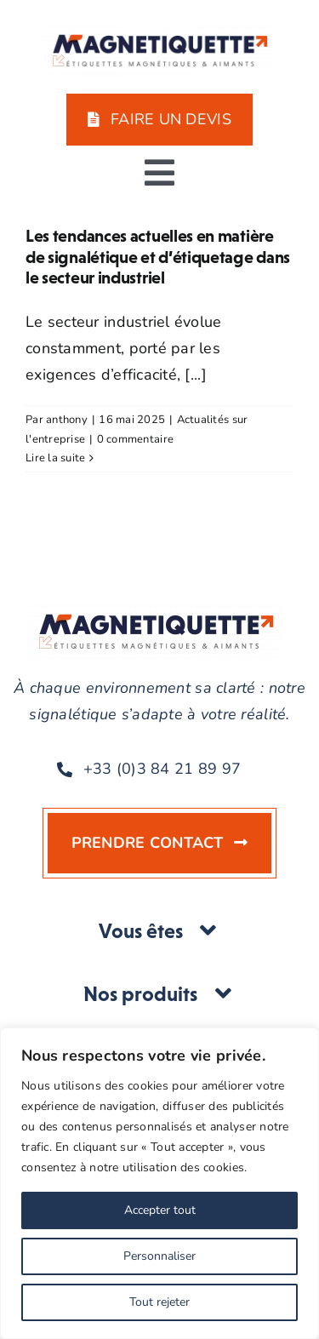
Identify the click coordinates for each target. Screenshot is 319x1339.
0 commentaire (135, 439)
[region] (159, 1183)
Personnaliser (159, 1256)
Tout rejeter (159, 1302)
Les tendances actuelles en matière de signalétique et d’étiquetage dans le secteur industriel (158, 256)
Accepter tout (160, 1210)
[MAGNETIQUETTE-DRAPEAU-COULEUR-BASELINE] (159, 33)
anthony (67, 419)
